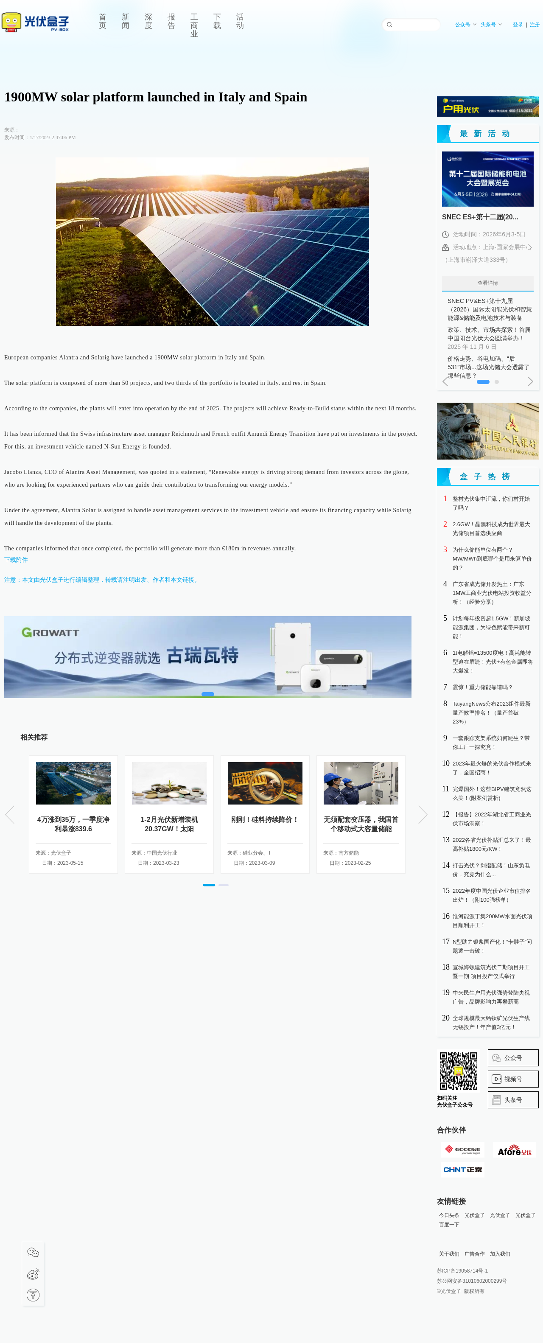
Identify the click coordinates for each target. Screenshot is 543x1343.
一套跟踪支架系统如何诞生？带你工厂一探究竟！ (491, 742)
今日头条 (449, 1215)
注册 (535, 25)
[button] (209, 885)
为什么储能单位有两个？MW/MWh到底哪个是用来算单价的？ (492, 559)
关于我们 (449, 1254)
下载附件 (16, 559)
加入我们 (500, 1254)
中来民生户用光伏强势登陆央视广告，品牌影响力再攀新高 (491, 997)
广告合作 (475, 1254)
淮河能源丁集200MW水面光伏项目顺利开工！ (492, 920)
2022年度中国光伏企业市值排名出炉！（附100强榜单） (492, 895)
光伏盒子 (475, 1215)
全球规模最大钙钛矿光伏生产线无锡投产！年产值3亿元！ (491, 1022)
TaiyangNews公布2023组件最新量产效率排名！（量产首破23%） (492, 713)
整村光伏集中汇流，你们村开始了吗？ (491, 503)
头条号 (491, 25)
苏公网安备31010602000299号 (472, 1281)
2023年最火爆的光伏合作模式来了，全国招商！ (492, 768)
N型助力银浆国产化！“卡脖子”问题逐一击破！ (492, 946)
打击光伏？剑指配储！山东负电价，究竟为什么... (491, 870)
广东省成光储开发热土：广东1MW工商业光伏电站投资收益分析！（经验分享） (492, 593)
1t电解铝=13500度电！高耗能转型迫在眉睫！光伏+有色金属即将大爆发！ (493, 662)
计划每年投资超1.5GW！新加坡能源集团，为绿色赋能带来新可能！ (491, 627)
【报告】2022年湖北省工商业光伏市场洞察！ (492, 819)
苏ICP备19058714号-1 (462, 1271)
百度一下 (449, 1225)
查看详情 (488, 283)
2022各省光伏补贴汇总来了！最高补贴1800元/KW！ (492, 844)
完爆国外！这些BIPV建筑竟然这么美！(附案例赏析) (492, 793)
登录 (518, 25)
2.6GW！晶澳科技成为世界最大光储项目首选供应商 (491, 528)
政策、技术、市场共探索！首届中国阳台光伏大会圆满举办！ (490, 338)
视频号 (513, 1079)
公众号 (466, 25)
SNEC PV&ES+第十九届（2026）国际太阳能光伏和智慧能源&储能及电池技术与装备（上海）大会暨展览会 (490, 309)
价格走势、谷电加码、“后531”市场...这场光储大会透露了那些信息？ (490, 367)
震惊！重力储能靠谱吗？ (483, 687)
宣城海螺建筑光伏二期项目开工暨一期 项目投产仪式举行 (491, 971)
